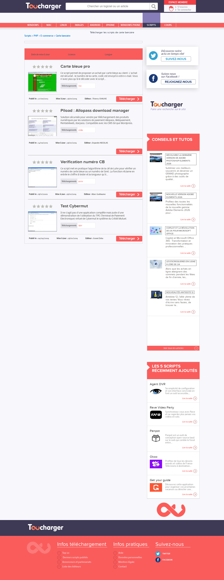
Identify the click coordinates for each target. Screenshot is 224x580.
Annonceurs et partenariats (74, 562)
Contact (120, 566)
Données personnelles (127, 557)
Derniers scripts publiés (72, 557)
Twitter (166, 554)
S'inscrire (183, 7)
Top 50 (63, 552)
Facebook (167, 560)
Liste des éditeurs (69, 566)
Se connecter (184, 9)
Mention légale (123, 562)
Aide (118, 552)
